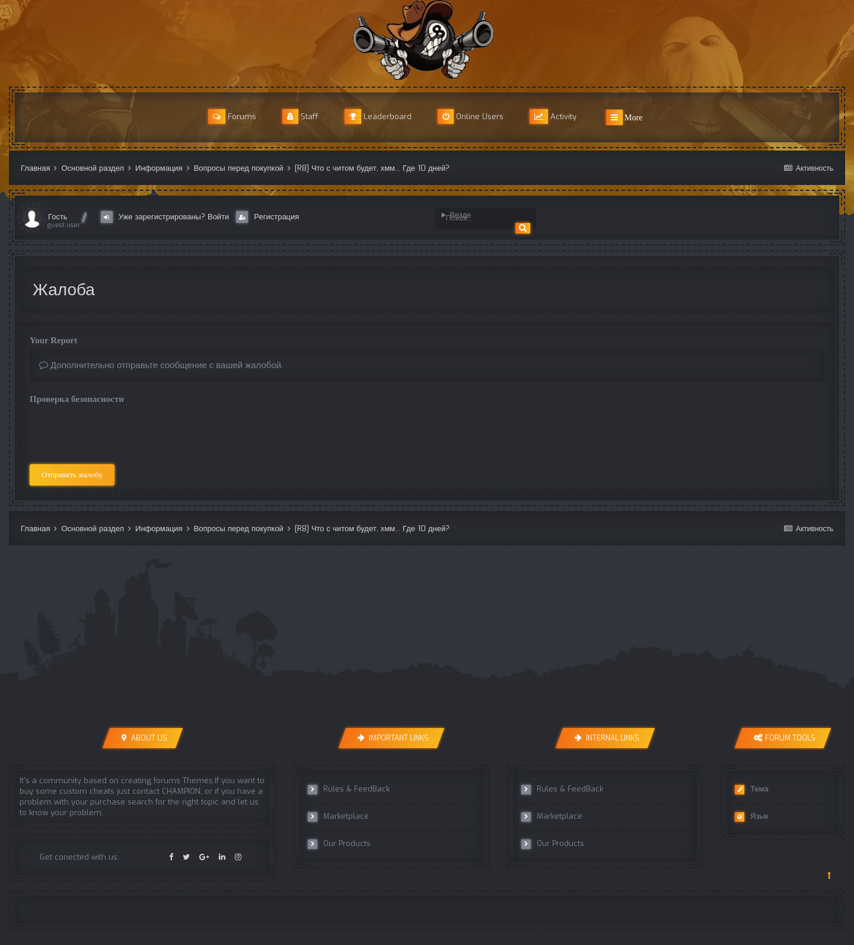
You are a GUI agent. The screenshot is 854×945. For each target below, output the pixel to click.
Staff (300, 116)
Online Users (471, 116)
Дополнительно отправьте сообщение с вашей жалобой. (161, 365)
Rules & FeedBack (349, 789)
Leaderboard (378, 116)
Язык (751, 816)
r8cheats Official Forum (427, 40)
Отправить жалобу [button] (72, 474)
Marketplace (338, 816)
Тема (752, 789)
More (624, 117)
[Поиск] (479, 218)
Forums (232, 116)
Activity (553, 116)
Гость (58, 217)
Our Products (339, 843)
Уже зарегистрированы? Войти (167, 217)
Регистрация (267, 217)
